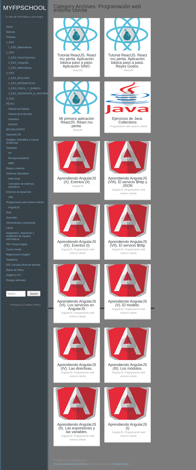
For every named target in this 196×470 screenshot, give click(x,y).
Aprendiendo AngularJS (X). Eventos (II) (76, 180)
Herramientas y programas (20, 222)
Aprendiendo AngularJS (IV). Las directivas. (76, 367)
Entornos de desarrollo (18, 192)
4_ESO (10, 98)
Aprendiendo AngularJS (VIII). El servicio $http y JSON (127, 182)
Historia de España (18, 108)
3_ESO (10, 73)
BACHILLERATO (15, 129)
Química (13, 124)
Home (9, 26)
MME (11, 163)
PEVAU (10, 103)
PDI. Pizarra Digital (16, 244)
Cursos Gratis (13, 249)
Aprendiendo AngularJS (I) (127, 426)
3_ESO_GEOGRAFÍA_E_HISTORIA (28, 93)
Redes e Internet (15, 168)
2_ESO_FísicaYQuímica (21, 57)
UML (10, 197)
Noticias (10, 32)
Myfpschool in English (18, 254)
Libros (9, 227)
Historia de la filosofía (20, 114)
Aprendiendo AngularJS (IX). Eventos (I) (76, 243)
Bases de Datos (15, 270)
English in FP (13, 275)
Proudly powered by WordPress (71, 464)
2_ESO (10, 52)
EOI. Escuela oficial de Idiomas (23, 264)
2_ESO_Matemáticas (20, 67)
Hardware (11, 147)
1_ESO (10, 42)
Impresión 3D (13, 134)
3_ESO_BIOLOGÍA (18, 78)
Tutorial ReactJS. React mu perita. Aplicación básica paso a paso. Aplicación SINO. (76, 60)
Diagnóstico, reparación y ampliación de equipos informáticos (20, 236)
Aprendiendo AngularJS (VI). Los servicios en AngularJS (76, 305)
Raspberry (12, 259)
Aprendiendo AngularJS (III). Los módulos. (127, 367)
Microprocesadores (18, 158)
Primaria (10, 37)
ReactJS (77, 70)
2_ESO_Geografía (18, 62)
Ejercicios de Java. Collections (127, 120)
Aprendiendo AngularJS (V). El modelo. (127, 303)
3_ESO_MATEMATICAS (21, 83)
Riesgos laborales (16, 280)
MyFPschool (24, 7)
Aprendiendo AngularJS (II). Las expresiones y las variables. (76, 428)
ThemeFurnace (120, 464)
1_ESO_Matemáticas (20, 47)
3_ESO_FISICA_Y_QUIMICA (24, 88)
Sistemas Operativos (17, 173)
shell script (14, 178)
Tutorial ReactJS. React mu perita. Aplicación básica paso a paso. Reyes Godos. (127, 60)
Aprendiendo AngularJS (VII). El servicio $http (127, 243)
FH (10, 153)
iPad (8, 212)
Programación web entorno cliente (25, 202)
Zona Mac (11, 217)
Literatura (13, 119)
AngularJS (14, 207)
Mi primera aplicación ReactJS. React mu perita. (76, 122)
